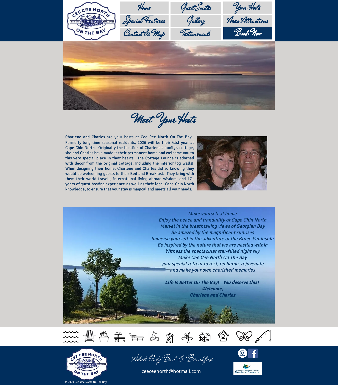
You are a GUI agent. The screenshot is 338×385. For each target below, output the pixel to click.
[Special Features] (144, 20)
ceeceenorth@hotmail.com (171, 371)
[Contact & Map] (144, 33)
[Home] (144, 7)
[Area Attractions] (247, 20)
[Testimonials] (196, 33)
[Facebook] (253, 353)
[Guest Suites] (196, 7)
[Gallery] (196, 20)
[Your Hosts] (247, 7)
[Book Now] (247, 33)
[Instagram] (242, 353)
